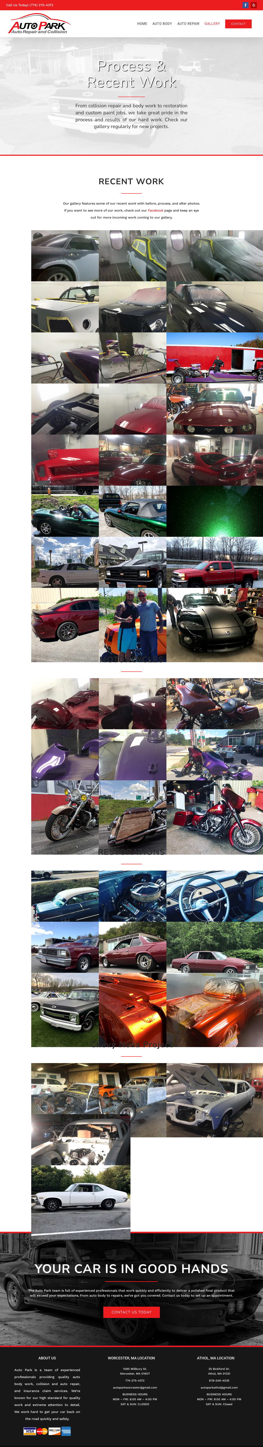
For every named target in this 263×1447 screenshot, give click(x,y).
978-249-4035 (219, 1380)
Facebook (155, 210)
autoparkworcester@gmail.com (135, 1387)
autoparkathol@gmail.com (219, 1387)
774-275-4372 (134, 1380)
